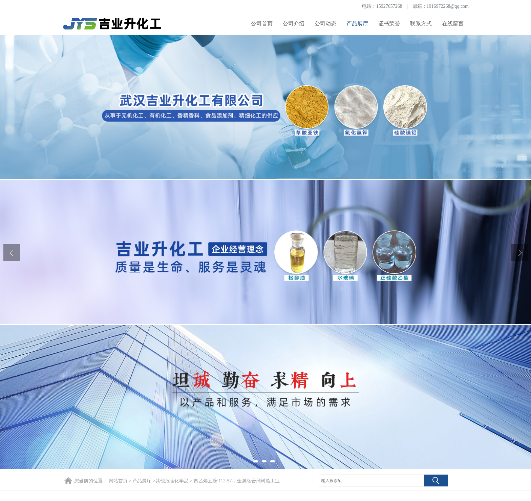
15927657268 (389, 6)
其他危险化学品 (172, 480)
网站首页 (118, 480)
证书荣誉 (389, 23)
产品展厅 (357, 23)
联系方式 (421, 23)
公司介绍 (293, 23)
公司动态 (325, 23)
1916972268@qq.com (448, 6)
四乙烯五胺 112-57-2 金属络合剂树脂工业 (235, 480)
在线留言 (453, 23)
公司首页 (262, 23)
